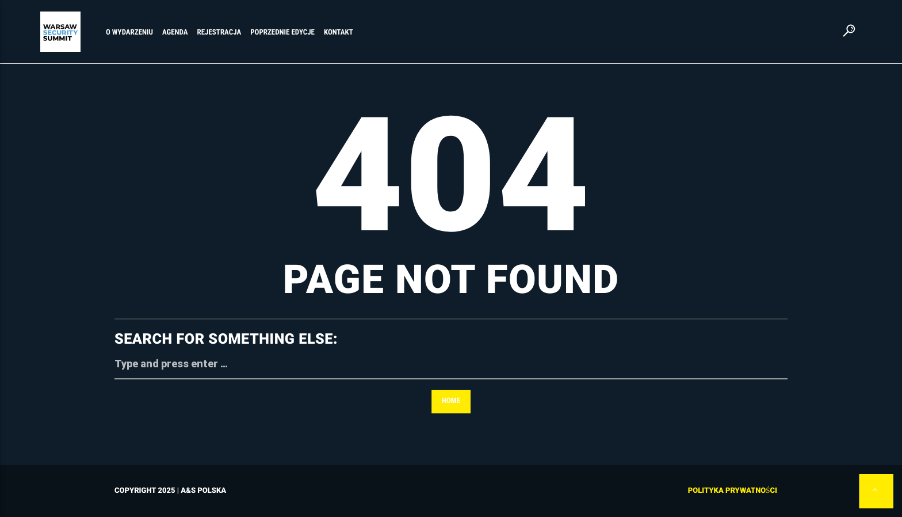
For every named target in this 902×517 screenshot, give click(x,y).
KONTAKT (338, 32)
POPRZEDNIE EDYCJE (282, 32)
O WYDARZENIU (129, 32)
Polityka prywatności (732, 490)
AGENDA (175, 32)
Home (451, 401)
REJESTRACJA (219, 32)
